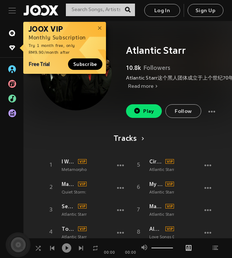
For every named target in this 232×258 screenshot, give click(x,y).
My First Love (156, 184)
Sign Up (205, 11)
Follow (183, 111)
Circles (156, 161)
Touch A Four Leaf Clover (69, 229)
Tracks (127, 139)
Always (156, 229)
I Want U (69, 161)
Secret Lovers (69, 206)
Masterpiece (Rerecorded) (69, 184)
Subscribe (85, 64)
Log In (162, 11)
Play (144, 111)
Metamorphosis (76, 170)
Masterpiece (156, 206)
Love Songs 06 (163, 237)
